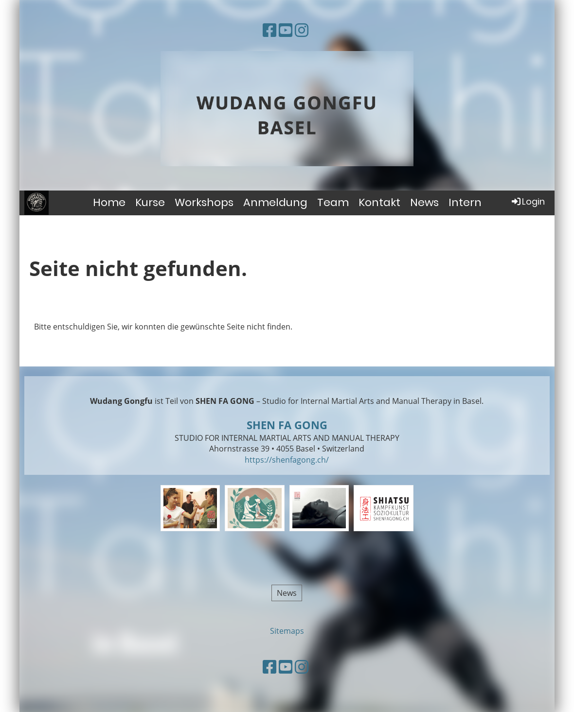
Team (333, 202)
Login (527, 201)
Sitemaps (287, 630)
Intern (465, 202)
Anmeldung (275, 202)
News (424, 202)
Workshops (204, 202)
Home (109, 202)
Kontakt (379, 202)
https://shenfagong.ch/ (287, 459)
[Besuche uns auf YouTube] (285, 29)
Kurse (150, 202)
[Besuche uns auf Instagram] (301, 29)
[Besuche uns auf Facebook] (269, 29)
